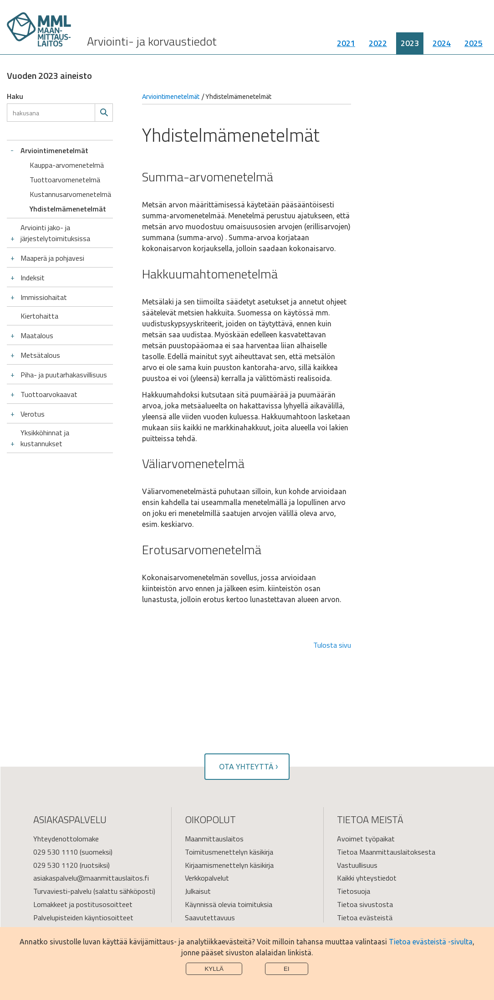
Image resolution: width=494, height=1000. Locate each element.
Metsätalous (40, 355)
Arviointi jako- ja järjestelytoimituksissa (55, 233)
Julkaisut (198, 891)
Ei (287, 968)
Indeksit (32, 277)
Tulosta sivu (332, 644)
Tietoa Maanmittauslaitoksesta (386, 851)
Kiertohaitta (39, 315)
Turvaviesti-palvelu (62, 891)
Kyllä (214, 968)
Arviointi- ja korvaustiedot (152, 41)
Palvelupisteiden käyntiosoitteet (83, 917)
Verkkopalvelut (207, 877)
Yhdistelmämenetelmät (68, 208)
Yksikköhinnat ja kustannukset (44, 438)
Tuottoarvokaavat (48, 394)
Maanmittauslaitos (214, 838)
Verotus (32, 413)
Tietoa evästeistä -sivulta (431, 942)
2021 (346, 43)
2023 (410, 43)
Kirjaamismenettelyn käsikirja (229, 865)
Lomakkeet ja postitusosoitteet (82, 904)
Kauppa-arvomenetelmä (67, 165)
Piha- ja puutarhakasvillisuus (63, 374)
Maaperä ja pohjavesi (52, 258)
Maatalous (36, 335)
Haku (15, 96)
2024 (442, 43)
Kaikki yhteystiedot (367, 877)
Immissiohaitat (43, 297)
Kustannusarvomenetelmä (70, 194)
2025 (473, 43)
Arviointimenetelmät (54, 150)
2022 (378, 43)
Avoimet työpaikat (366, 838)
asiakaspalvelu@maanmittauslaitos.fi (91, 877)
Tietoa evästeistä (364, 917)
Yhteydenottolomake (66, 838)
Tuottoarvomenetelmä (65, 179)
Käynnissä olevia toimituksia (228, 904)
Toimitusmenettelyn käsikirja (229, 851)
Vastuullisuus (357, 865)
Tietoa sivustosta (365, 904)
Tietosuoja (353, 891)
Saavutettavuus (210, 917)
